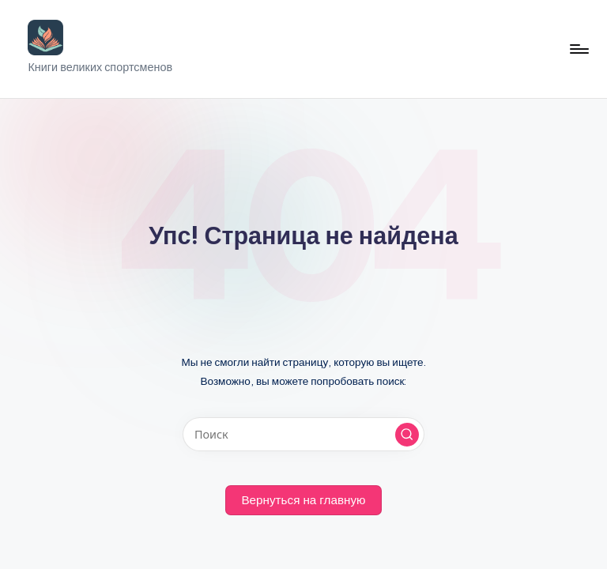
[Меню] (578, 49)
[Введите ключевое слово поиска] (303, 434)
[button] (407, 435)
